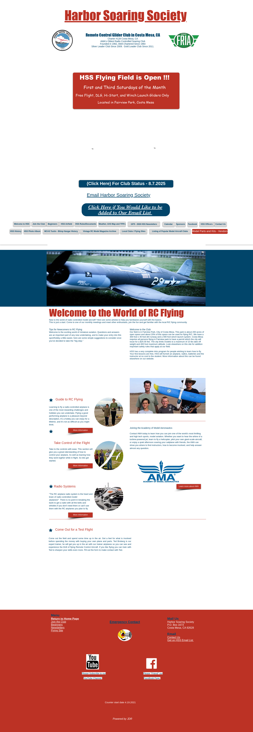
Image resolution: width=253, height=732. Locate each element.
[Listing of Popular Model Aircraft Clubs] (170, 231)
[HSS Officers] (206, 224)
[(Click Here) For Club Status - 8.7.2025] (126, 183)
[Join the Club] (38, 224)
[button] (126, 91)
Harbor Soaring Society (126, 15)
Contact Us (173, 637)
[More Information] (80, 430)
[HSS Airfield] (66, 224)
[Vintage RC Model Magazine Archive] (99, 231)
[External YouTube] (84, 368)
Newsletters (58, 627)
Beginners (57, 624)
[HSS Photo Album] (32, 231)
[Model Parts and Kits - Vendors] (210, 231)
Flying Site (57, 630)
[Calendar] (168, 224)
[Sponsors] (180, 224)
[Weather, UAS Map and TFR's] (112, 224)
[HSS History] (16, 231)
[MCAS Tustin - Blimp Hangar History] (61, 231)
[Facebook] (192, 224)
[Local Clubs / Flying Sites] (133, 231)
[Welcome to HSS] (21, 224)
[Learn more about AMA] (189, 486)
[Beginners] (52, 224)
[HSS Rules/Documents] (86, 224)
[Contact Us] (220, 224)
